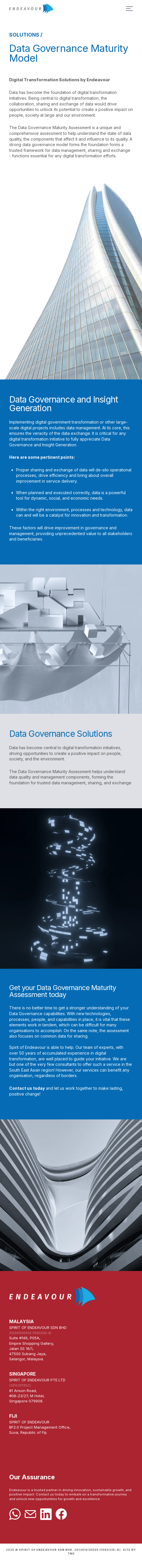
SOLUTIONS (24, 35)
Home (71, 8)
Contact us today (27, 1088)
